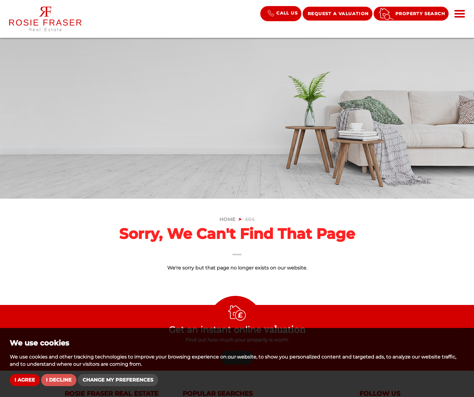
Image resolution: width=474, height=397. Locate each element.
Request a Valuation (338, 13)
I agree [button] (25, 380)
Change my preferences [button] (118, 380)
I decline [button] (59, 380)
